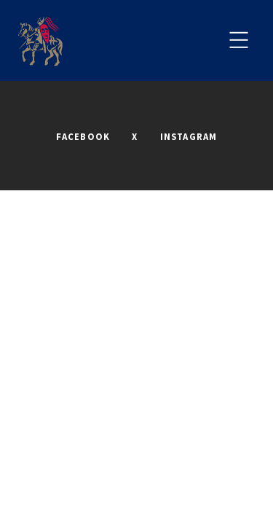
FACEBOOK (83, 136)
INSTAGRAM (189, 136)
